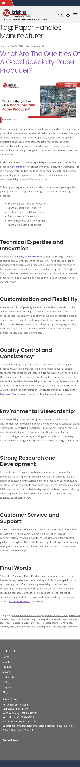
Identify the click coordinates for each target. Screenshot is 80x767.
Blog (5, 692)
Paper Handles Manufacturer (26, 615)
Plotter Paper (17, 166)
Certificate (8, 677)
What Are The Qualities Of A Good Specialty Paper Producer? (40, 62)
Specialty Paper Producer (27, 256)
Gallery (6, 682)
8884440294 (21, 704)
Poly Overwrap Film (40, 619)
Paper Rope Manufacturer (55, 615)
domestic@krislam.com (23, 721)
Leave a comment (35, 45)
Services (6, 671)
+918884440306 (28, 713)
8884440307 (21, 708)
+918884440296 (25, 717)
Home (5, 656)
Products (7, 666)
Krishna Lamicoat (19, 601)
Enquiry (6, 687)
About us (7, 662)
